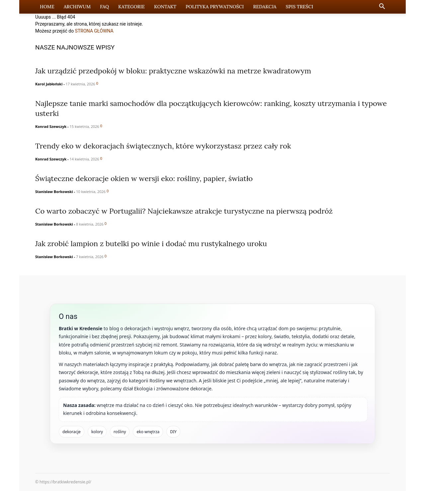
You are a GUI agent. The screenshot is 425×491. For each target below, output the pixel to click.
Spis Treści (299, 7)
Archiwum (77, 7)
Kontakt (165, 7)
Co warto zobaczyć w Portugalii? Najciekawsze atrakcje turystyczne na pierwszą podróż (184, 211)
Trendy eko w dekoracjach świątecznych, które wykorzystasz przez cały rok (163, 145)
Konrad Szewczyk (50, 126)
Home (47, 7)
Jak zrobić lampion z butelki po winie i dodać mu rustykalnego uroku (151, 243)
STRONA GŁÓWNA (94, 31)
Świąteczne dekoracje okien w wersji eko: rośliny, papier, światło (144, 178)
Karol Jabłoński (48, 83)
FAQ (104, 7)
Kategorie (131, 7)
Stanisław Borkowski (54, 191)
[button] (382, 7)
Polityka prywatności (215, 7)
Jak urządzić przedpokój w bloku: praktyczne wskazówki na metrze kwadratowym (173, 70)
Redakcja (264, 7)
